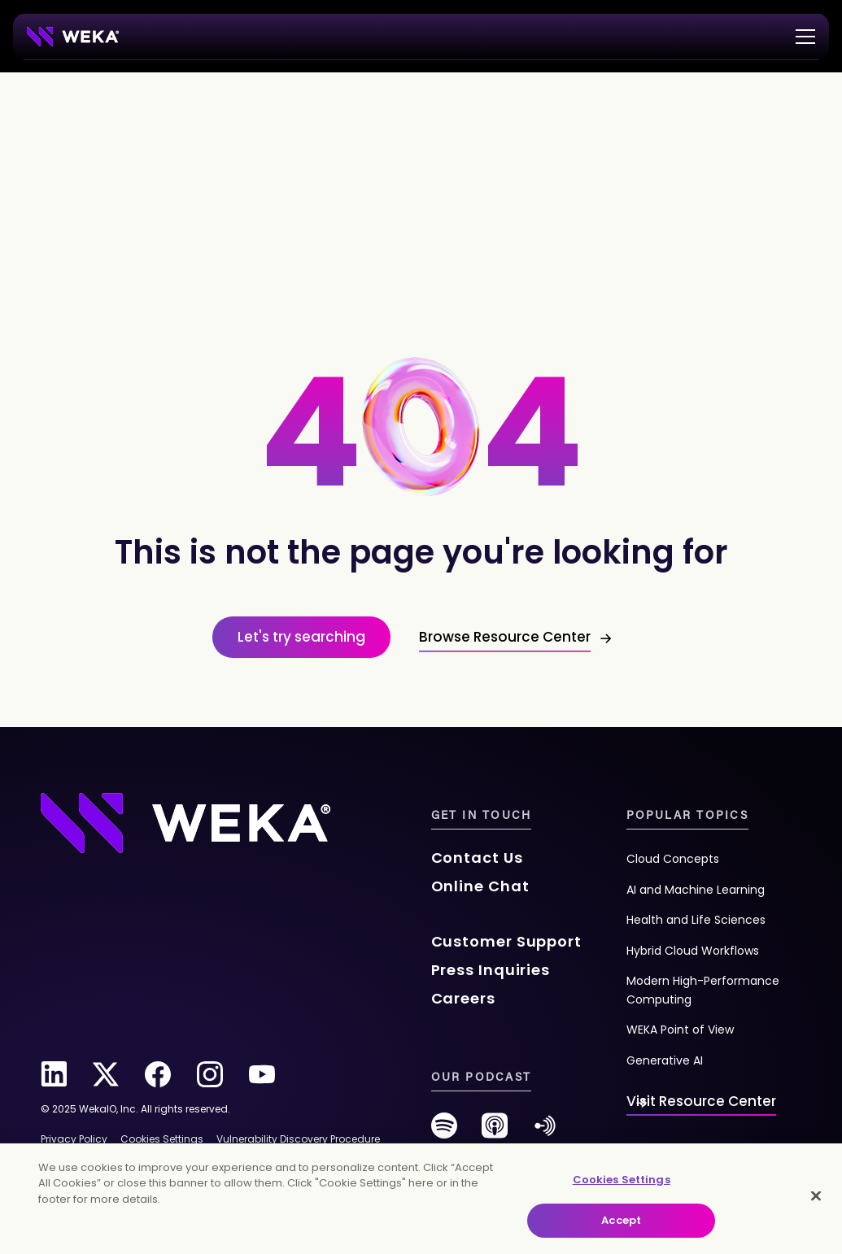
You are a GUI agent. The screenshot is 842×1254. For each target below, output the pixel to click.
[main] (421, 1198)
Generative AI (664, 1060)
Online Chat (480, 886)
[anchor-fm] (545, 1131)
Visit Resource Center (701, 1101)
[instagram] (210, 1074)
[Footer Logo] (185, 821)
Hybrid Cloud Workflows (692, 951)
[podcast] (495, 1131)
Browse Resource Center (505, 637)
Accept (621, 1220)
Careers (463, 998)
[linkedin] (54, 1074)
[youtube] (262, 1074)
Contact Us (477, 857)
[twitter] (106, 1074)
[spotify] (444, 1131)
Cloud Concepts (672, 859)
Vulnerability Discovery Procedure (298, 1139)
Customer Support (506, 941)
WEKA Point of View (680, 1029)
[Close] (816, 1195)
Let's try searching (301, 637)
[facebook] (158, 1074)
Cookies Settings (621, 1179)
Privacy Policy (74, 1139)
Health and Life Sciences (696, 920)
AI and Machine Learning (695, 890)
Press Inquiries (491, 970)
